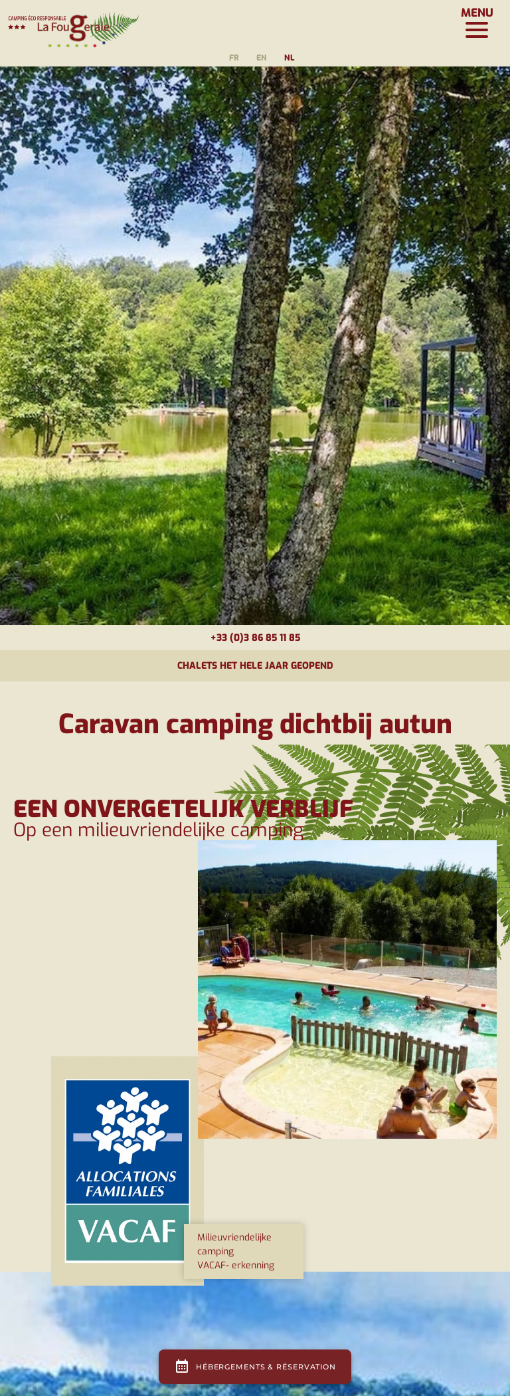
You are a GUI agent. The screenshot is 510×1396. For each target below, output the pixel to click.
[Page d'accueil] (73, 23)
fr (234, 58)
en (261, 58)
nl (289, 58)
